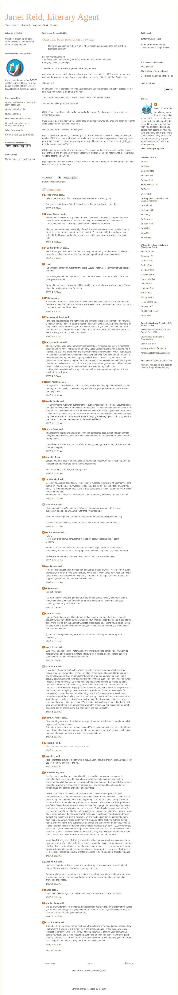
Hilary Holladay (148, 279)
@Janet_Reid (154, 39)
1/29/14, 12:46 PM (54, 560)
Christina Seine (52, 922)
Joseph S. (50, 743)
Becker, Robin (147, 251)
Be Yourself (146, 237)
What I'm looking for (14, 130)
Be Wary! (145, 233)
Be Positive (146, 194)
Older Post (129, 963)
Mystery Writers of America (153, 348)
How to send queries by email (18, 118)
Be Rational (146, 205)
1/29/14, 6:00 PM (54, 856)
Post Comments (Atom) (95, 970)
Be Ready (145, 214)
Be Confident (147, 175)
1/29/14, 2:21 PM (54, 660)
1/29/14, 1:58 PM (54, 641)
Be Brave (145, 166)
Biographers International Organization (152, 338)
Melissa (49, 298)
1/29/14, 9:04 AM (53, 376)
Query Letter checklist (15, 109)
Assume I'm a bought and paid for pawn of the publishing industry (156, 366)
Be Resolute (146, 219)
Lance (48, 890)
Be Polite (145, 189)
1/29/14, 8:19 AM (53, 258)
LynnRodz (50, 613)
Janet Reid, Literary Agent (52, 17)
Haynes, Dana (147, 274)
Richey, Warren (148, 297)
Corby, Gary (146, 265)
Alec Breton (51, 566)
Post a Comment (53, 950)
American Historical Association (155, 353)
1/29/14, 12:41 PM (54, 526)
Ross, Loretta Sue (149, 302)
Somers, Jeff (146, 306)
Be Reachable (147, 210)
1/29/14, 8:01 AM (53, 242)
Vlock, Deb (146, 315)
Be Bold (144, 161)
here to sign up (17, 39)
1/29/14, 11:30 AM (54, 423)
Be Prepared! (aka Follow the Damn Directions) (154, 199)
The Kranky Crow (53, 248)
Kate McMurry (52, 772)
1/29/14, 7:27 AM (53, 208)
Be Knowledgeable (149, 184)
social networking (57, 182)
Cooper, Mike (147, 260)
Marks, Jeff (146, 293)
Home (89, 963)
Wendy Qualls (52, 401)
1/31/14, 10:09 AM (54, 916)
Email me (167, 47)
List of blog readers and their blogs (157, 76)
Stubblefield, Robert (150, 311)
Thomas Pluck (52, 479)
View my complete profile (152, 148)
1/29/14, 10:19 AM (54, 395)
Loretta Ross (51, 429)
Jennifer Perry (52, 903)
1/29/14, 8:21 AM (53, 292)
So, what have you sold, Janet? (19, 135)
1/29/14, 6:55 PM (54, 884)
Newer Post (49, 963)
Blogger (102, 989)
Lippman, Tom (147, 288)
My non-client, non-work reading (20, 159)
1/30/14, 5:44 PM (54, 897)
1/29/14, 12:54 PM (54, 582)
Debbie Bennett (53, 532)
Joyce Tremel (51, 195)
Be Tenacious (147, 223)
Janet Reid (50, 457)
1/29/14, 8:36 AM (53, 336)
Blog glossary (147, 66)
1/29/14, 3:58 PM (54, 737)
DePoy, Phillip (147, 270)
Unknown (50, 588)
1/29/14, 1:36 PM (54, 607)
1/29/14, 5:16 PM (54, 750)
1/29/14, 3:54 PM (54, 712)
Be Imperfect (147, 180)
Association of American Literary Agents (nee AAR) (156, 330)
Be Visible (145, 228)
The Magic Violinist (54, 317)
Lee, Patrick (146, 283)
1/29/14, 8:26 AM (53, 311)
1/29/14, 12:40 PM (54, 498)
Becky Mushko (52, 382)
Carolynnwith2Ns (53, 342)
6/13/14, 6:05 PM (54, 944)
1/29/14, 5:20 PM (54, 767)
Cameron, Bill (147, 256)
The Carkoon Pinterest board (154, 71)
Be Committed (147, 171)
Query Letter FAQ (13, 114)
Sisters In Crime (148, 344)
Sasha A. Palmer (53, 718)
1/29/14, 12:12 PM (54, 473)
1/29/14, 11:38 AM (54, 451)
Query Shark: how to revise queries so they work (17, 124)
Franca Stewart (52, 214)
